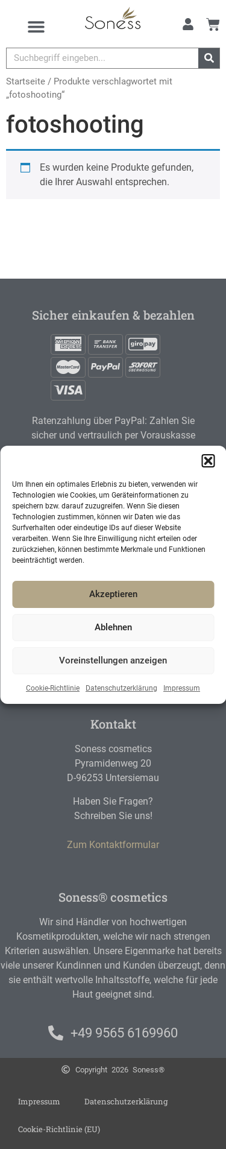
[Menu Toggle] (36, 26)
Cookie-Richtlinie (53, 688)
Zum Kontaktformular (113, 844)
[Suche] (208, 58)
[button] (208, 461)
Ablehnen (113, 627)
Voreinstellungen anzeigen (113, 660)
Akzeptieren (113, 594)
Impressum (181, 688)
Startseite (25, 81)
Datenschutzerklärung (121, 688)
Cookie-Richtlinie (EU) (59, 1129)
